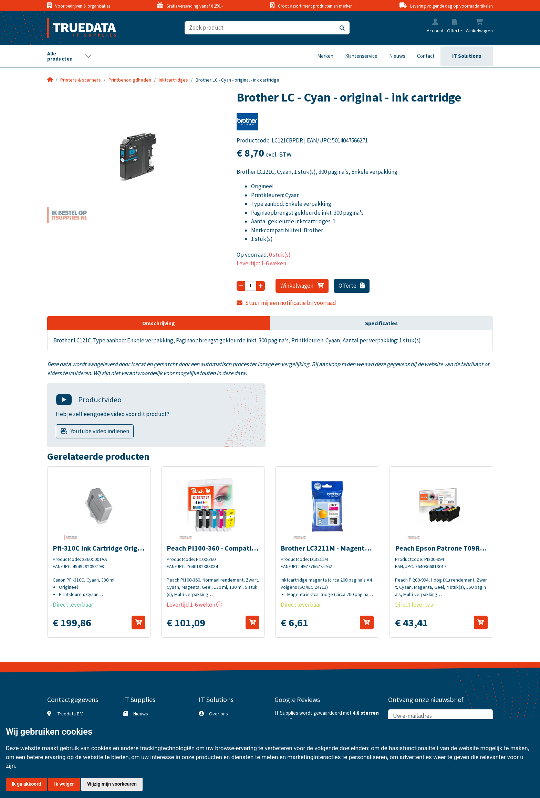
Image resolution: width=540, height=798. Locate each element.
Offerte (352, 285)
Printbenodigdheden (129, 80)
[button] (435, 23)
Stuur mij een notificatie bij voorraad (286, 303)
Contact (426, 56)
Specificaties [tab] (381, 323)
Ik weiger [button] (64, 784)
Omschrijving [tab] (158, 323)
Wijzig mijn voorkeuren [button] (112, 784)
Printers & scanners (80, 80)
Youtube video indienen (99, 431)
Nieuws (397, 56)
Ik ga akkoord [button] (26, 784)
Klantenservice (361, 56)
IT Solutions (466, 56)
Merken (325, 56)
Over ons (218, 714)
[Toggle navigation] (69, 56)
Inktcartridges (173, 80)
